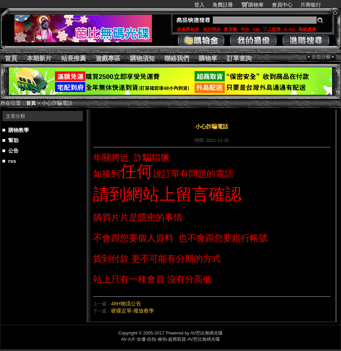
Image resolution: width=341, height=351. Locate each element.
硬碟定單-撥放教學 (132, 311)
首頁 (11, 58)
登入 (199, 5)
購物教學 (18, 130)
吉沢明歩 (212, 29)
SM (256, 29)
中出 (245, 29)
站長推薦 (73, 58)
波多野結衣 (188, 29)
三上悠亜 (272, 29)
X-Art (289, 29)
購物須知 (142, 58)
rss (12, 161)
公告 (13, 151)
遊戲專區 (108, 58)
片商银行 (313, 5)
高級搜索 (307, 29)
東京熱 (230, 29)
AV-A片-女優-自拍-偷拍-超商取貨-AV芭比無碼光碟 (170, 339)
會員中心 (282, 5)
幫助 (13, 140)
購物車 (256, 5)
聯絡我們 (176, 58)
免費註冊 (222, 5)
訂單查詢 (239, 58)
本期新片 (39, 58)
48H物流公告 (126, 303)
